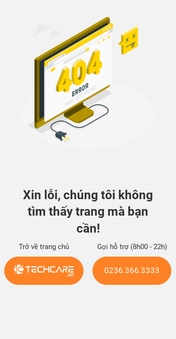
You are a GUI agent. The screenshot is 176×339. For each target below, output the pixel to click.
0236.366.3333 (132, 270)
